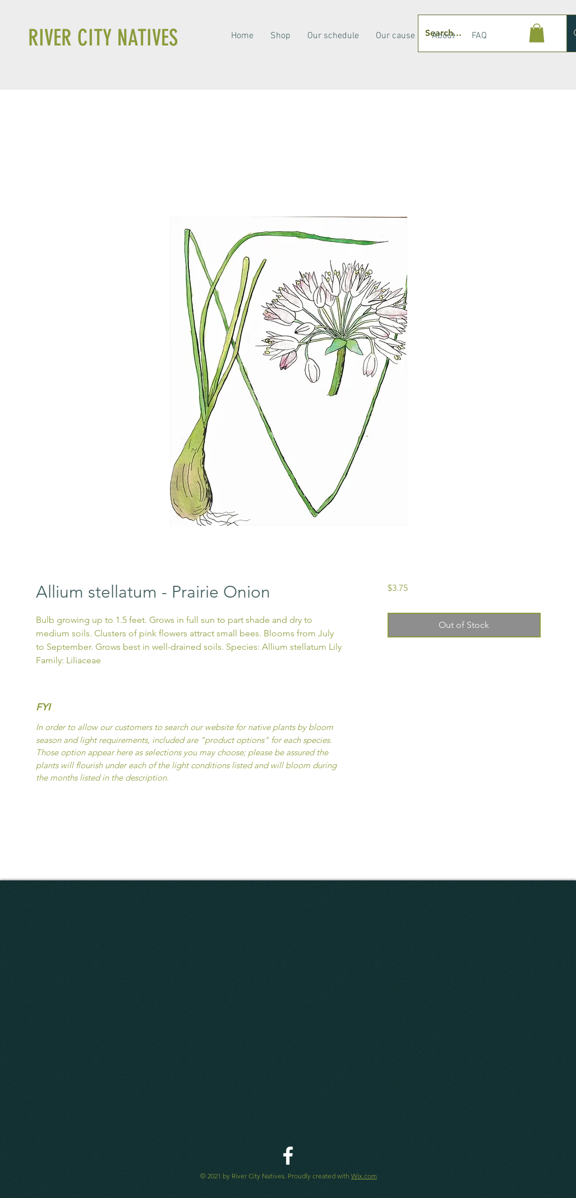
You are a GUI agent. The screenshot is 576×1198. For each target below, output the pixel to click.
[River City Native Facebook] (288, 1156)
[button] (537, 33)
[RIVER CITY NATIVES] (119, 38)
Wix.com (364, 1176)
